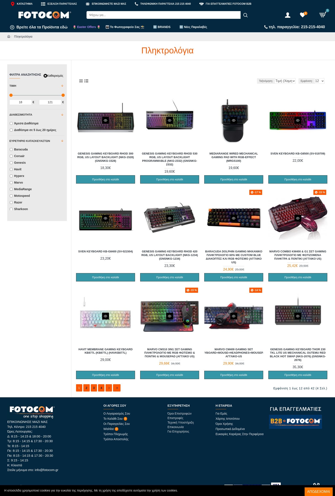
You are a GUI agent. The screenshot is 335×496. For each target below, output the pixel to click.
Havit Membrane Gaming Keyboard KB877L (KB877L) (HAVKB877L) (105, 350)
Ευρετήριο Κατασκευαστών (29, 141)
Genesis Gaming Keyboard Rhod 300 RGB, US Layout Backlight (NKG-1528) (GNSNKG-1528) (105, 157)
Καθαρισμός (55, 75)
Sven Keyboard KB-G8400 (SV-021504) (105, 251)
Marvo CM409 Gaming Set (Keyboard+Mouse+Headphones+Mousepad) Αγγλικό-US (234, 352)
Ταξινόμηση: (254, 80)
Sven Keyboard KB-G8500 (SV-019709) (297, 153)
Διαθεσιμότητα (20, 114)
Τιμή (12, 85)
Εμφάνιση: (308, 80)
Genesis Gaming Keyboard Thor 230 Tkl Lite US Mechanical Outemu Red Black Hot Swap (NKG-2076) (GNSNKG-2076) (298, 354)
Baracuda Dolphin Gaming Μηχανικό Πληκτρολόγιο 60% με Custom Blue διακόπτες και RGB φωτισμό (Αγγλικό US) (233, 257)
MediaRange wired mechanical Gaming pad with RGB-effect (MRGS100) (234, 157)
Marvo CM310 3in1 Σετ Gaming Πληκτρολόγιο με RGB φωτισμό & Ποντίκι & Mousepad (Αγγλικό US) (169, 352)
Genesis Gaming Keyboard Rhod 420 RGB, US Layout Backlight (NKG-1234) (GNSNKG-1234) (169, 255)
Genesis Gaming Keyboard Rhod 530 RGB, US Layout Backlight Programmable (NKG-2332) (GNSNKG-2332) (169, 159)
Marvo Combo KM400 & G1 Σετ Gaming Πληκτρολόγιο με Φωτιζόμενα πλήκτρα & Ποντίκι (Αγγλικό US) (297, 255)
